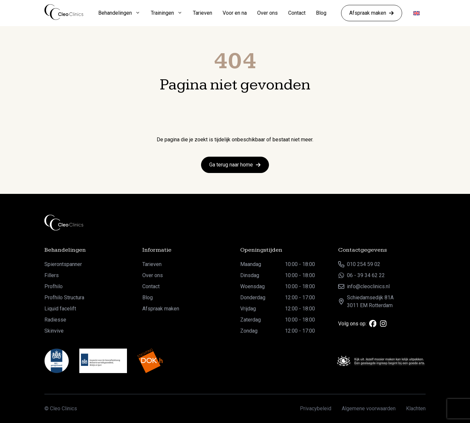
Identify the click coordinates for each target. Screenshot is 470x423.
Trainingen (169, 13)
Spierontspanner (63, 264)
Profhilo (53, 286)
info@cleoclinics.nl (368, 286)
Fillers (51, 275)
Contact (297, 13)
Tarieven (202, 13)
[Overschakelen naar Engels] (416, 13)
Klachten (416, 408)
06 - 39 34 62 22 (366, 275)
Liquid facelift (60, 309)
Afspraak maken (160, 309)
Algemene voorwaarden (369, 408)
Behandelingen (122, 13)
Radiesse (55, 320)
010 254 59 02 (363, 264)
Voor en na (235, 13)
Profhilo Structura (64, 297)
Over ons (267, 13)
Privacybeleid (315, 408)
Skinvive (54, 331)
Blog (321, 13)
